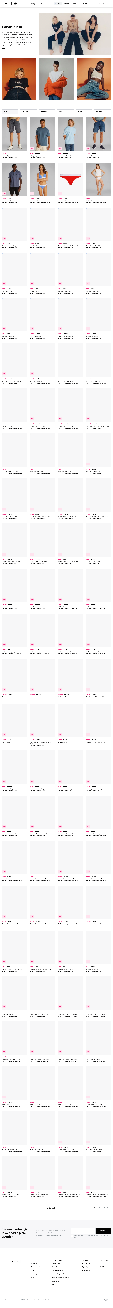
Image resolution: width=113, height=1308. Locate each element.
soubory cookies (51, 1300)
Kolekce (99, 111)
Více (3, 48)
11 (104, 1208)
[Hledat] (93, 3)
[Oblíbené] (98, 3)
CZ (57, 3)
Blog (74, 3)
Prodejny (67, 3)
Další (109, 1208)
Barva (80, 111)
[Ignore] (91, 1238)
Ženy (33, 4)
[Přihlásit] (103, 3)
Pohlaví (25, 111)
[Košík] (108, 3)
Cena (61, 111)
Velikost (43, 111)
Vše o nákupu (83, 3)
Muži (43, 4)
